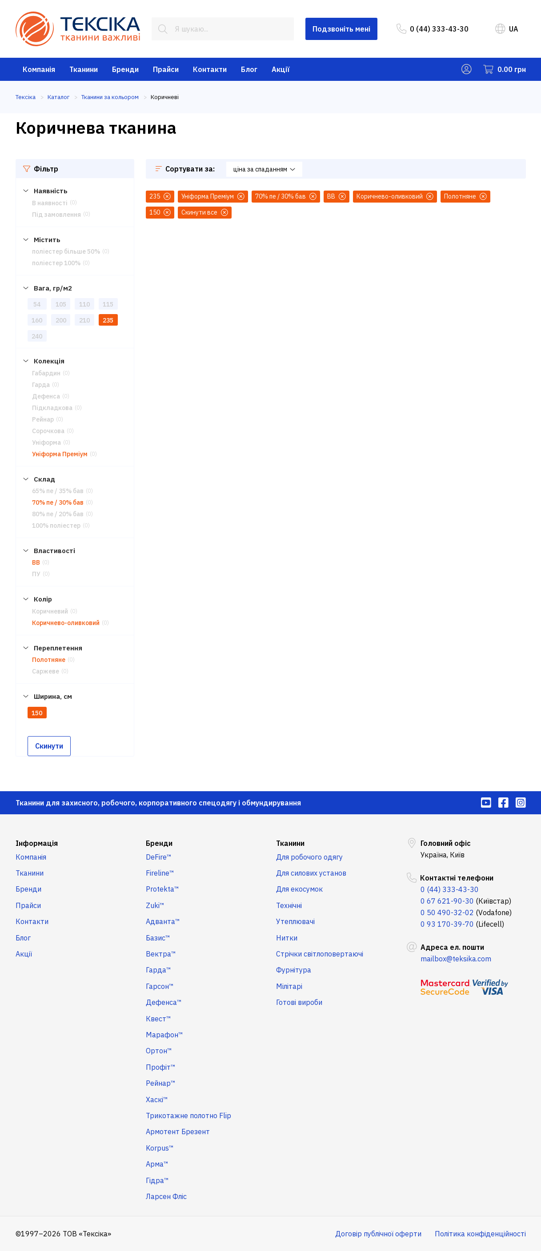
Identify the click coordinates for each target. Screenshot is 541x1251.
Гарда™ (158, 969)
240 (37, 336)
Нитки (286, 937)
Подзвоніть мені (341, 28)
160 (37, 320)
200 (61, 320)
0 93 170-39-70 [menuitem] (447, 924)
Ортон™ (159, 1050)
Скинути (49, 745)
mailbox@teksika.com (456, 958)
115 (108, 304)
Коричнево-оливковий (66, 623)
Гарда (41, 385)
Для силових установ (311, 873)
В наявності (50, 203)
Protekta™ (162, 888)
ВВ (36, 562)
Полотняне (48, 660)
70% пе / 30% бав (58, 502)
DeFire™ (159, 857)
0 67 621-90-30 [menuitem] (447, 900)
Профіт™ (161, 1067)
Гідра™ (157, 1180)
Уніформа (46, 442)
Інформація (37, 843)
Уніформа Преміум (60, 454)
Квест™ (158, 1018)
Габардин (46, 373)
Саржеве (45, 671)
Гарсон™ (160, 986)
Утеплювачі (295, 921)
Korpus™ (160, 1147)
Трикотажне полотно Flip (188, 1115)
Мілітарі (289, 986)
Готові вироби (299, 1002)
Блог (249, 69)
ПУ (36, 574)
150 (37, 713)
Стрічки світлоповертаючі (319, 953)
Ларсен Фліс (166, 1196)
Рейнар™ (161, 1083)
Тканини (83, 69)
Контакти (210, 69)
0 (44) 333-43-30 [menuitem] (433, 28)
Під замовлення (56, 215)
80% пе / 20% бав (58, 514)
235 (108, 320)
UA (506, 28)
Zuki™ (155, 905)
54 (36, 304)
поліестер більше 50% (66, 251)
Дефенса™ (164, 1002)
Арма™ (157, 1163)
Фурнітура (293, 969)
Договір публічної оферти (378, 1233)
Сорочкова (48, 431)
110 (84, 304)
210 (84, 320)
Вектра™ (161, 953)
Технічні (289, 905)
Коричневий (50, 611)
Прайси (166, 69)
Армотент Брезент (178, 1131)
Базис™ (158, 937)
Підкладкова (52, 408)
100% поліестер (56, 526)
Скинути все (204, 212)
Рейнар (43, 419)
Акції (281, 69)
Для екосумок (299, 888)
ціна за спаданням (264, 169)
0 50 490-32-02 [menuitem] (447, 912)
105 (61, 304)
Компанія (39, 69)
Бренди (125, 69)
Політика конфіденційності (480, 1233)
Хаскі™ (157, 1099)
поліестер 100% (56, 263)
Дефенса (46, 396)
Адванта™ (163, 921)
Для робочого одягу (309, 857)
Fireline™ (160, 873)
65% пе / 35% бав (58, 491)
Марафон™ (164, 1034)
